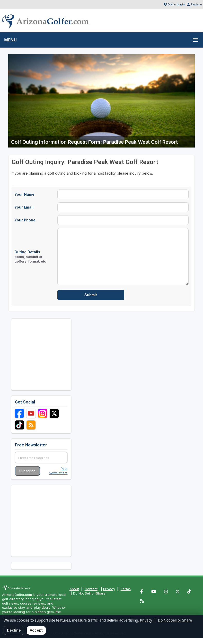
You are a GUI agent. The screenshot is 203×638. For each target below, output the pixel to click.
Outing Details (30, 256)
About (74, 589)
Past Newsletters (58, 471)
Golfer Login (176, 4)
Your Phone (25, 220)
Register (196, 4)
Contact (91, 589)
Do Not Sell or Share (89, 593)
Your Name (24, 194)
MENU (10, 40)
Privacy (109, 589)
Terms (126, 589)
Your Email (23, 207)
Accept (36, 630)
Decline (14, 630)
